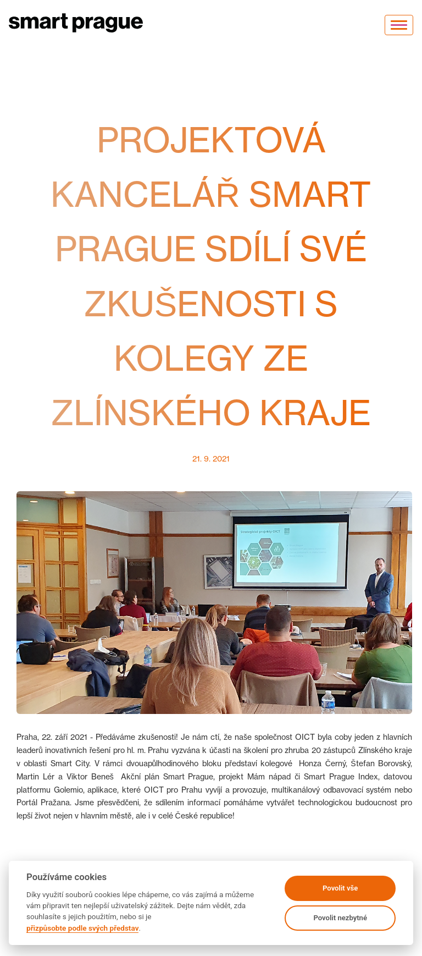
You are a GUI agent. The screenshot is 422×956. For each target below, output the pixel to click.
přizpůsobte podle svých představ (82, 928)
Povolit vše (340, 888)
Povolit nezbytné (340, 918)
